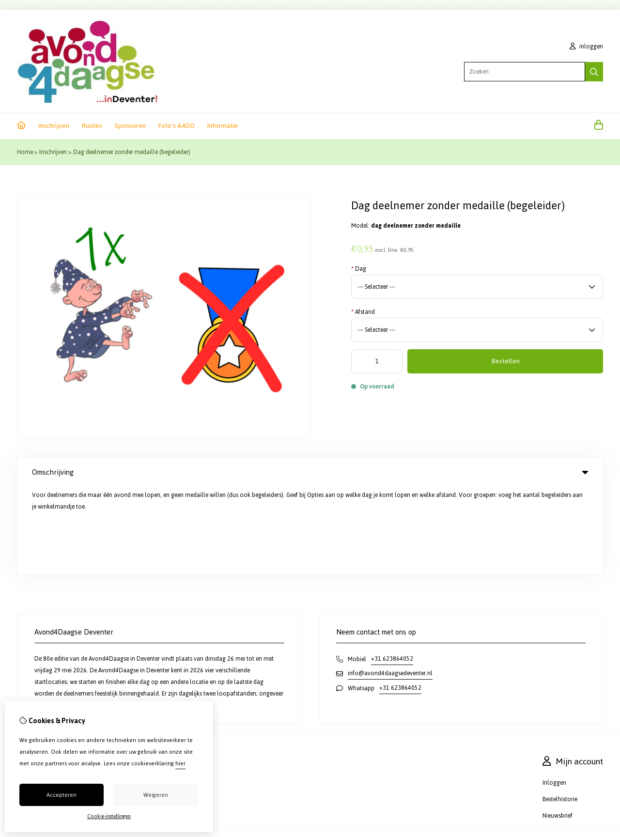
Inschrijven (53, 125)
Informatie (222, 125)
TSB (599, 754)
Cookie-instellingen (109, 816)
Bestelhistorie (559, 711)
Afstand (363, 312)
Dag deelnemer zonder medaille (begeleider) (131, 152)
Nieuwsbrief (557, 728)
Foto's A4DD (176, 125)
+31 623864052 (392, 571)
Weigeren (155, 795)
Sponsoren (130, 125)
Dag (358, 269)
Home (25, 152)
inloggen (586, 46)
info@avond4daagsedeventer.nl (390, 585)
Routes (91, 125)
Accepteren (61, 795)
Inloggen (554, 695)
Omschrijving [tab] (310, 472)
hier (180, 763)
